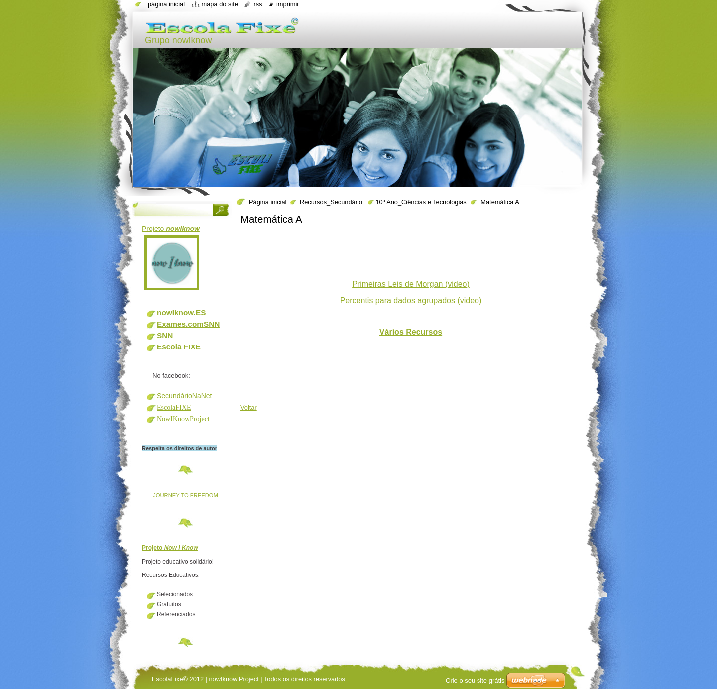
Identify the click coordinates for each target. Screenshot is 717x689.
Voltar (248, 407)
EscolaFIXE (174, 407)
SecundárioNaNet (184, 396)
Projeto (171, 228)
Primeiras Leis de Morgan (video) (411, 284)
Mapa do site (220, 4)
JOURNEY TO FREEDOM (185, 495)
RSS (257, 4)
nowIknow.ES (181, 312)
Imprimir (287, 4)
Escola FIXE (179, 347)
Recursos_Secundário (332, 202)
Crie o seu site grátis (475, 680)
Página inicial (267, 202)
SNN (165, 335)
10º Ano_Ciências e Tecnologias (420, 202)
